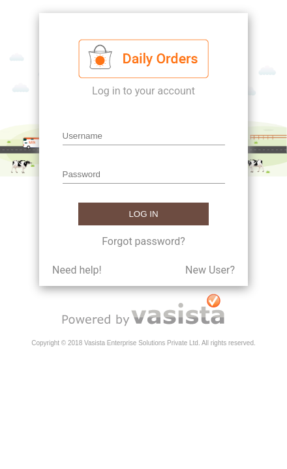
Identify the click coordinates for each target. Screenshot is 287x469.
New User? (210, 270)
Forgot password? (143, 241)
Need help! (77, 270)
